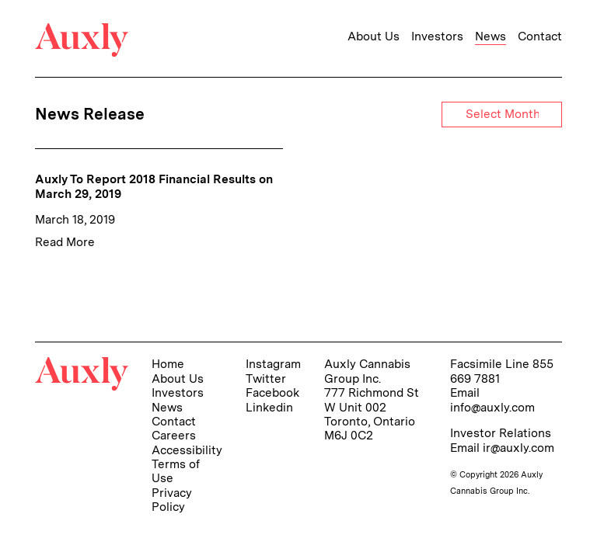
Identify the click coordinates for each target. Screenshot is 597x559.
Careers (174, 435)
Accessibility (187, 450)
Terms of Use (176, 471)
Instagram (273, 363)
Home (168, 363)
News (490, 36)
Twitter (266, 378)
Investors (437, 36)
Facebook (272, 392)
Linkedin (269, 407)
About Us (373, 36)
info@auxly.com (492, 407)
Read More (65, 241)
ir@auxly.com (518, 447)
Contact (540, 36)
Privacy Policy (172, 499)
